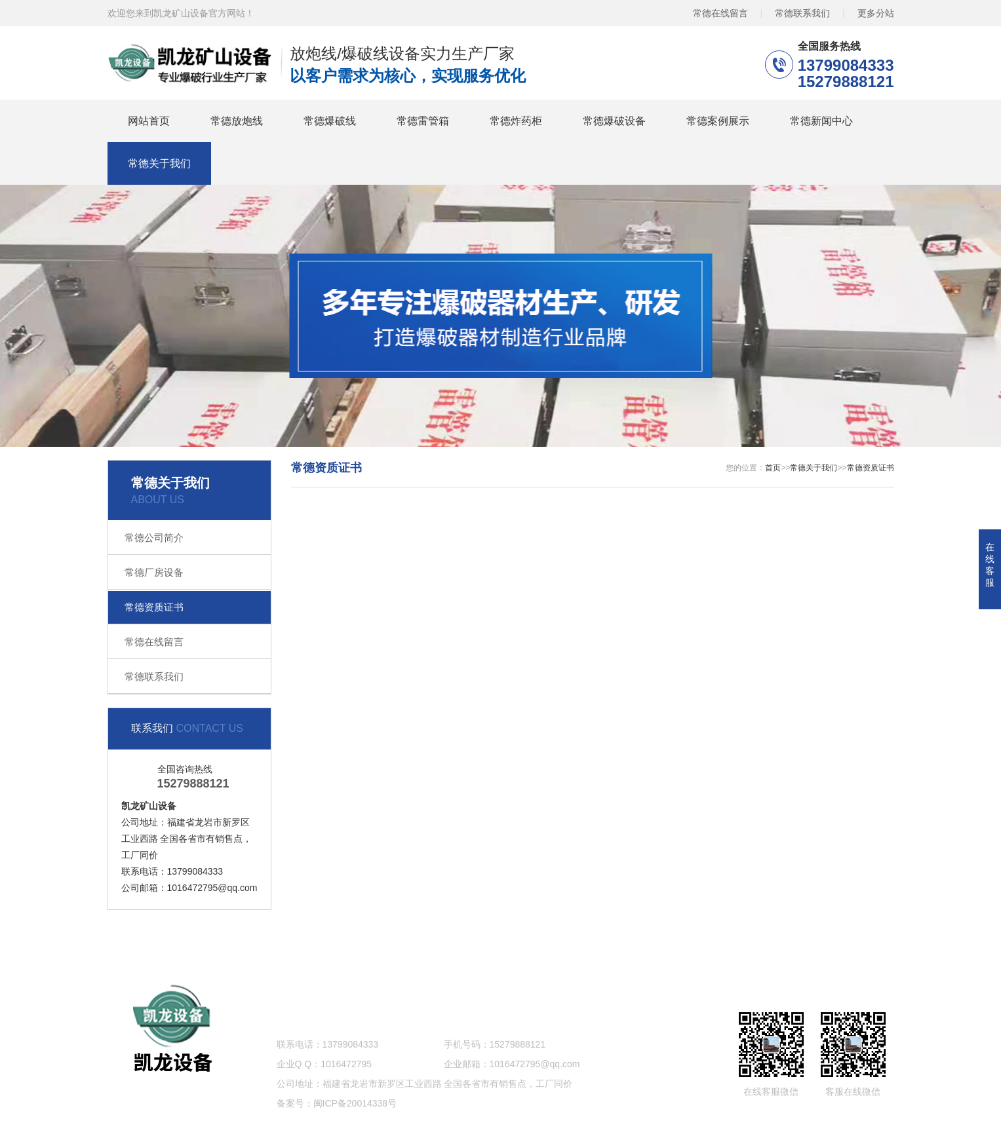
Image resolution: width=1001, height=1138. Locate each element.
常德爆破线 (330, 120)
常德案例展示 (717, 120)
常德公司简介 (154, 537)
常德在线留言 (720, 13)
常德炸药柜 (516, 120)
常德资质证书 (154, 607)
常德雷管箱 (423, 120)
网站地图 (838, 945)
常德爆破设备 (614, 120)
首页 (773, 467)
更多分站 (875, 13)
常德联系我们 (802, 13)
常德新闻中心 (821, 120)
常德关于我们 (159, 163)
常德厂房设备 (154, 572)
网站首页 (149, 120)
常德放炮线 (236, 120)
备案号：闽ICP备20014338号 (337, 1103)
